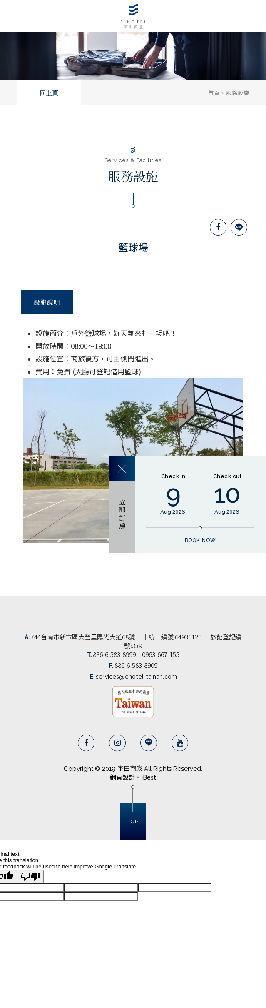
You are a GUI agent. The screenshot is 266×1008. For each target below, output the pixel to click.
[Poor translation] (30, 876)
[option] (133, 52)
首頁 (214, 93)
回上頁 (49, 93)
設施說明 (47, 302)
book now (200, 540)
